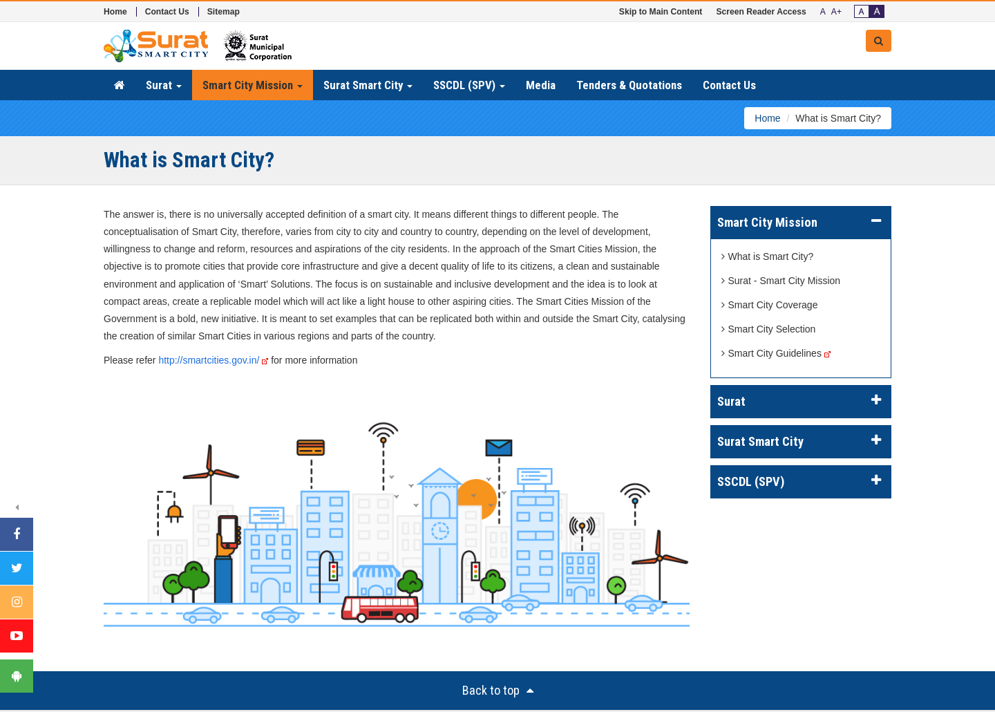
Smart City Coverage (769, 304)
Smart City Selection (768, 329)
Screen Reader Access (761, 12)
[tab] (801, 222)
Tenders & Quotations (629, 85)
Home (115, 12)
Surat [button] (164, 85)
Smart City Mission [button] (252, 85)
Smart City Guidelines (771, 353)
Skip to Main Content (661, 12)
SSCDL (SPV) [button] (469, 85)
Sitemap (223, 12)
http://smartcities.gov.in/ (213, 360)
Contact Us (167, 12)
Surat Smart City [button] (368, 85)
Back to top (497, 690)
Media (541, 85)
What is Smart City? (767, 256)
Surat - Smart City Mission (781, 280)
